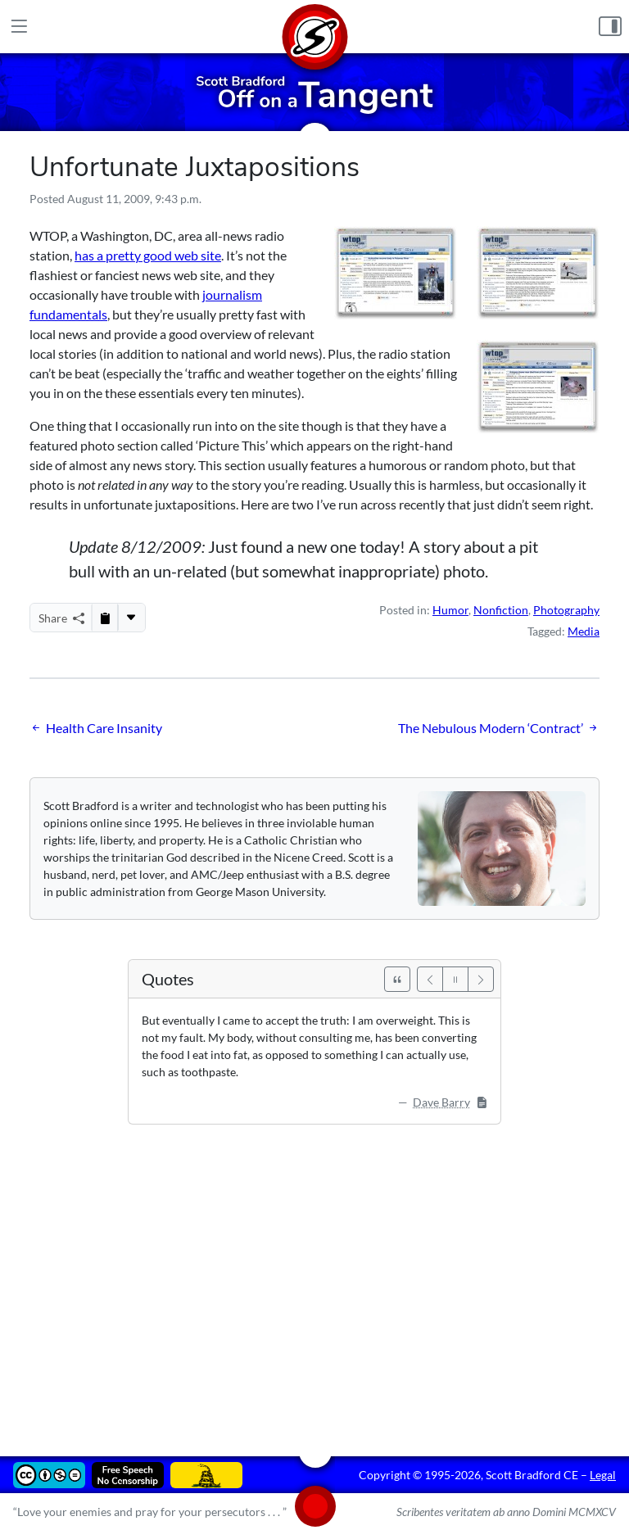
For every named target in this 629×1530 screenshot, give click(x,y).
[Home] (314, 26)
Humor (450, 610)
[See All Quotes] (397, 979)
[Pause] (455, 979)
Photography (566, 610)
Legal (603, 1475)
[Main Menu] (19, 26)
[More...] (131, 617)
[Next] (481, 979)
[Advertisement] (314, 1278)
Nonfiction (500, 610)
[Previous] (430, 979)
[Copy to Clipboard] (105, 617)
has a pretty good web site (148, 255)
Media (584, 631)
